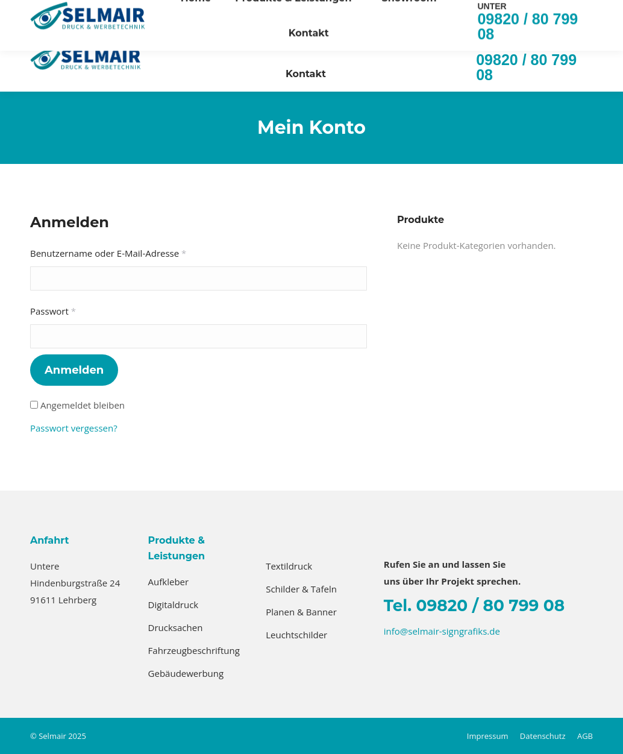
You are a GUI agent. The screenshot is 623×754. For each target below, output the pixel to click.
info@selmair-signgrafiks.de (483, 11)
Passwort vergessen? (73, 428)
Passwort (77, 310)
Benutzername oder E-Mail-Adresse (133, 252)
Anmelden (74, 370)
